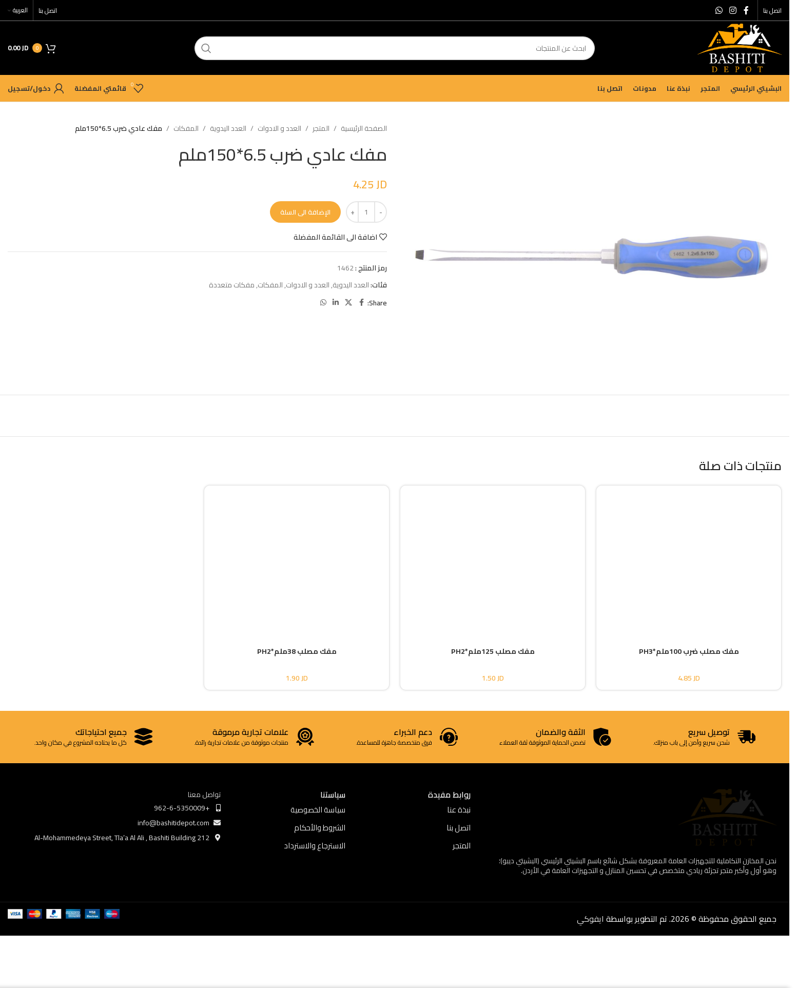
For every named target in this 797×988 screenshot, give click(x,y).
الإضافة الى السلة (305, 212)
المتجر (321, 128)
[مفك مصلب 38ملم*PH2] (296, 557)
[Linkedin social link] (335, 302)
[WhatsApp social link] (719, 10)
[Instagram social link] (733, 10)
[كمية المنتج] (366, 212)
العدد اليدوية (228, 128)
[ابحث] (395, 48)
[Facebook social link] (746, 10)
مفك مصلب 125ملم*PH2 (493, 651)
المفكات (186, 128)
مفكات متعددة (232, 285)
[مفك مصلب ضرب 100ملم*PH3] (688, 557)
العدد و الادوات (279, 128)
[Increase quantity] (352, 212)
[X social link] (348, 302)
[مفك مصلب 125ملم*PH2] (492, 557)
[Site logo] (739, 47)
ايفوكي (590, 918)
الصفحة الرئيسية (364, 128)
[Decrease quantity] (380, 212)
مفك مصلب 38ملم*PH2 (297, 651)
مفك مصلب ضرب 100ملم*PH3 (689, 651)
